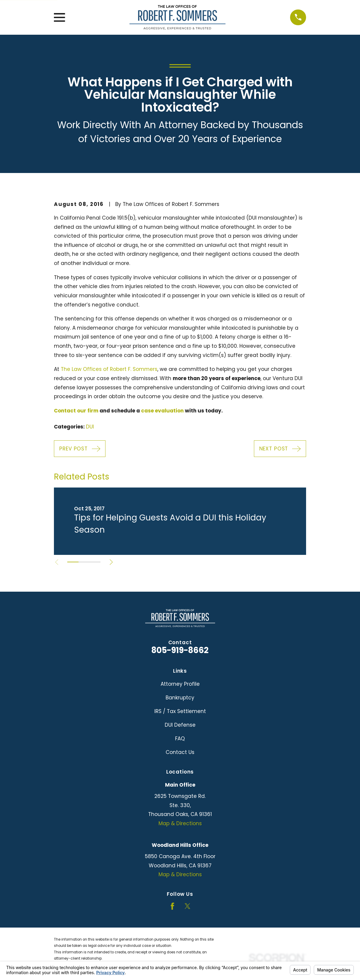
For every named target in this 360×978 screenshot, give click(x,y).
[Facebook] (172, 906)
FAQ (180, 738)
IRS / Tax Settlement (180, 711)
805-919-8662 (180, 650)
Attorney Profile (180, 684)
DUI (90, 426)
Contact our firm (76, 410)
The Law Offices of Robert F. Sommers (109, 369)
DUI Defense (180, 724)
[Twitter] (187, 906)
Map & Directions (180, 823)
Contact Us (180, 752)
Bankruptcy (180, 697)
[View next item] (111, 562)
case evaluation (162, 410)
